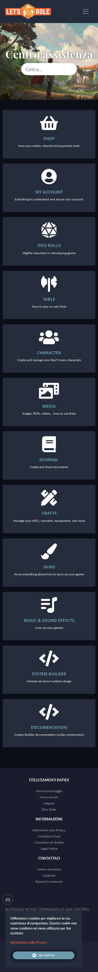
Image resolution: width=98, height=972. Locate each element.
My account (49, 192)
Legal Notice (49, 848)
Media (49, 406)
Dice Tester (49, 809)
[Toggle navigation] (86, 11)
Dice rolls (49, 245)
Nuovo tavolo (49, 797)
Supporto (49, 875)
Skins (49, 567)
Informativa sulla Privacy (49, 830)
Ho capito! (43, 955)
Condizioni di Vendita (49, 842)
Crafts (49, 513)
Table (49, 299)
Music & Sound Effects (49, 620)
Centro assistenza (49, 869)
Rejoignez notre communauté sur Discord (47, 909)
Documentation (49, 727)
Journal (49, 459)
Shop (49, 138)
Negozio (49, 803)
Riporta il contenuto (49, 881)
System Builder (49, 674)
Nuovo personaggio (49, 791)
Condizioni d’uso (49, 836)
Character (49, 352)
